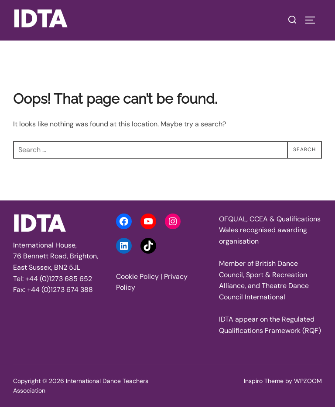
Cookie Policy (137, 276)
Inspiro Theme (264, 381)
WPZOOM (308, 381)
